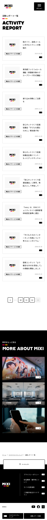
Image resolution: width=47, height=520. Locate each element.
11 (26, 302)
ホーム (4, 457)
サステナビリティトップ (16, 457)
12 (32, 302)
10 (21, 302)
